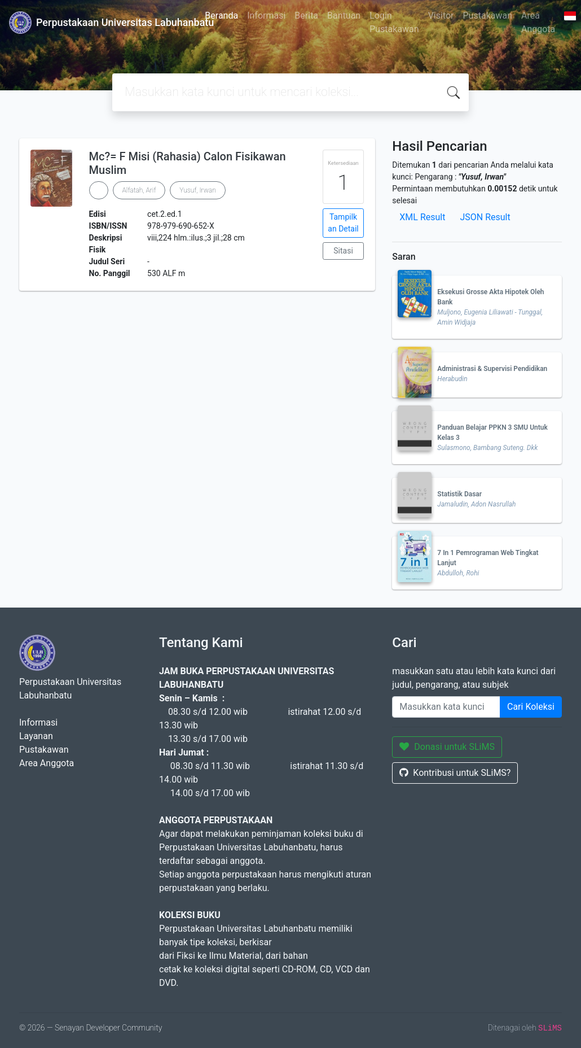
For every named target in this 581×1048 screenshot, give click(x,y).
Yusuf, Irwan (197, 190)
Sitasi (343, 250)
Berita (306, 15)
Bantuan (343, 15)
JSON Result (485, 217)
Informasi (266, 15)
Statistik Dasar (459, 494)
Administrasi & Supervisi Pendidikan (492, 369)
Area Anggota (538, 22)
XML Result (422, 217)
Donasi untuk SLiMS (447, 746)
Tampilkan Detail (343, 222)
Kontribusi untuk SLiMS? (454, 772)
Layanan (36, 736)
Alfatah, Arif (139, 190)
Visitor (441, 15)
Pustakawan (487, 15)
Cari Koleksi (530, 706)
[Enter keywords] (446, 707)
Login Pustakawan (394, 22)
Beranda (221, 15)
